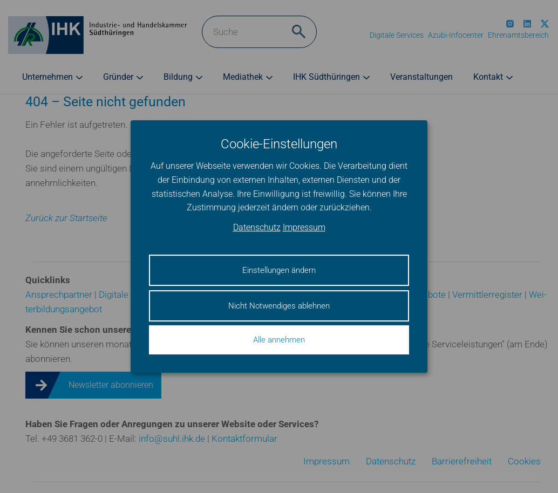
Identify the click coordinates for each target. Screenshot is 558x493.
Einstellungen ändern (279, 270)
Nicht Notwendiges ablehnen (279, 306)
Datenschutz (257, 227)
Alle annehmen (279, 340)
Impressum (304, 227)
